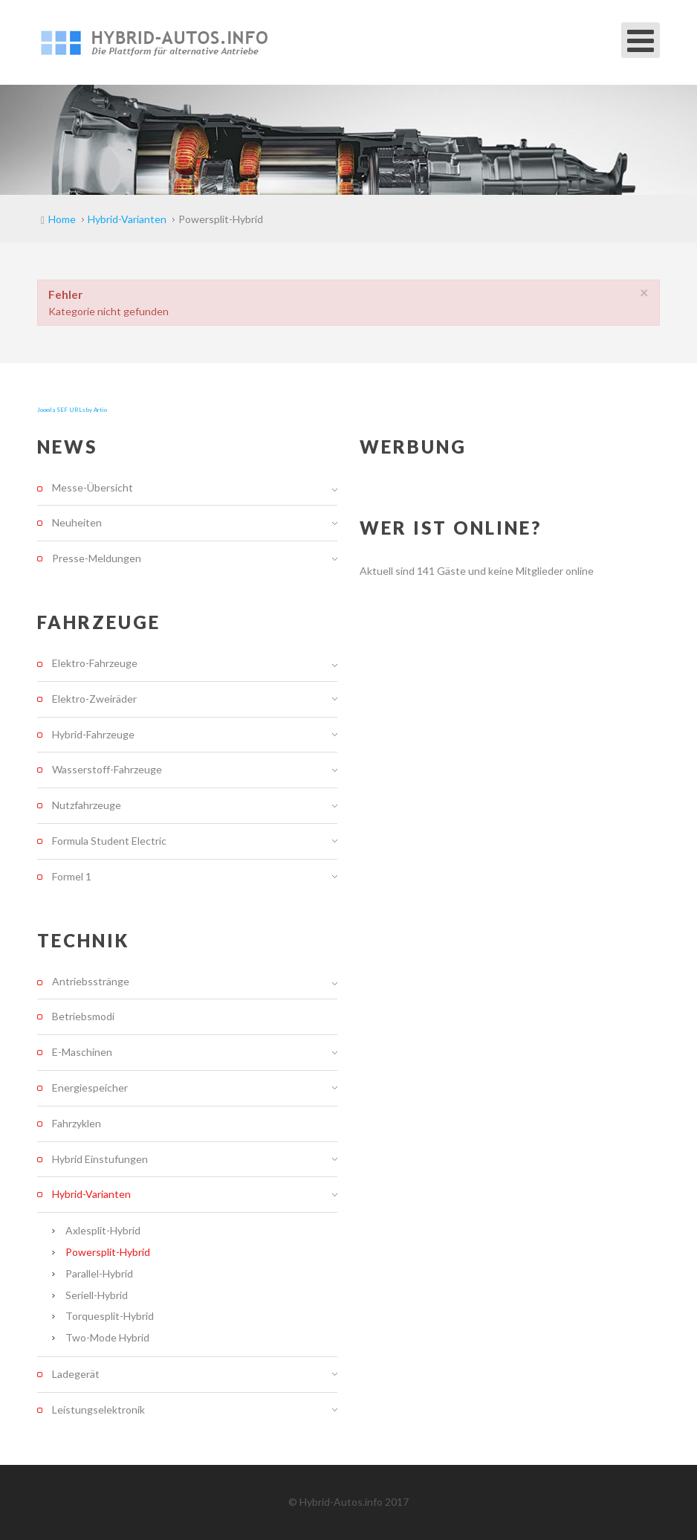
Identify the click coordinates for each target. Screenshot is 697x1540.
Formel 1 (71, 876)
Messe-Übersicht (92, 488)
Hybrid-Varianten (91, 1194)
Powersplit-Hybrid (107, 1252)
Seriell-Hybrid (96, 1295)
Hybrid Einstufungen (100, 1159)
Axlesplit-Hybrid (102, 1230)
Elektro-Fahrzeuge (94, 663)
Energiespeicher (90, 1087)
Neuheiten (77, 522)
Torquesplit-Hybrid (109, 1315)
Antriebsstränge (90, 982)
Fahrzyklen (76, 1123)
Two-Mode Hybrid (107, 1337)
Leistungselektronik (98, 1409)
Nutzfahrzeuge (86, 805)
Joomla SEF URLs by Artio (72, 409)
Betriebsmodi (83, 1016)
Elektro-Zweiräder (94, 698)
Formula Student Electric (109, 840)
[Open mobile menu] (640, 40)
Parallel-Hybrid (99, 1273)
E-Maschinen (82, 1052)
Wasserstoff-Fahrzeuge (107, 769)
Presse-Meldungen (96, 558)
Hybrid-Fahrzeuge (93, 734)
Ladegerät (76, 1373)
